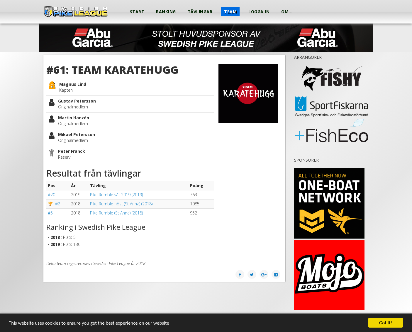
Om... (287, 11)
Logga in (258, 11)
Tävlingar (200, 11)
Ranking (166, 11)
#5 (50, 213)
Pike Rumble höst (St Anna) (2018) (121, 204)
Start (137, 11)
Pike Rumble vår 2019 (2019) (116, 194)
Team (230, 11)
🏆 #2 (54, 204)
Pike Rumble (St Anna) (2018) (116, 213)
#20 (51, 194)
